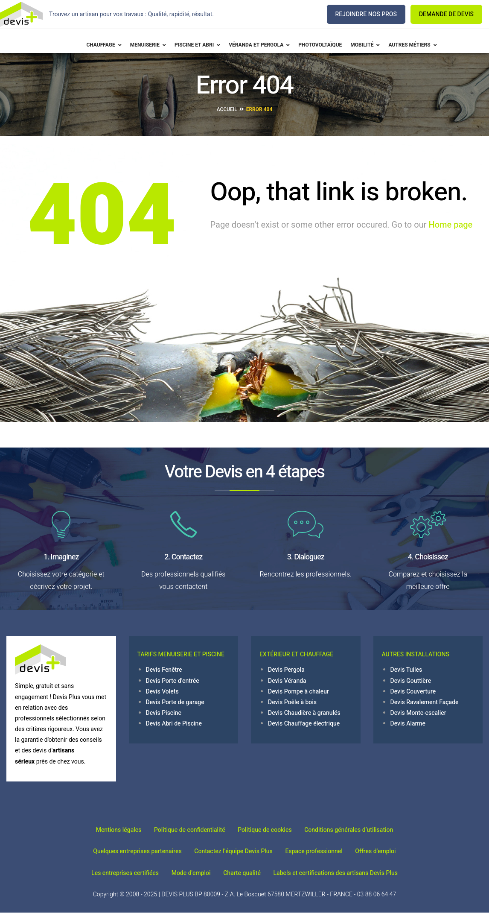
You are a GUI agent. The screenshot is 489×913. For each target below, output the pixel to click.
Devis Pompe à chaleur (298, 691)
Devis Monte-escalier (418, 712)
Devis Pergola (286, 669)
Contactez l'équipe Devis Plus (230, 851)
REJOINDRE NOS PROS (366, 14)
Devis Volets (162, 691)
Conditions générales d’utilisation (357, 829)
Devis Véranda (287, 680)
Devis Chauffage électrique (304, 723)
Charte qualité (245, 873)
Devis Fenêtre (164, 669)
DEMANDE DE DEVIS (446, 14)
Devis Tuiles (406, 669)
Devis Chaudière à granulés (304, 712)
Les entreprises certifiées (116, 873)
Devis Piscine (164, 712)
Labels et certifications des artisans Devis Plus (344, 873)
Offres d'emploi (384, 851)
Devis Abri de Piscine (174, 723)
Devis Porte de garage (175, 702)
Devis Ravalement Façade (424, 702)
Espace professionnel (316, 851)
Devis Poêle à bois (292, 702)
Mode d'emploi (188, 873)
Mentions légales (110, 829)
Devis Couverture (413, 691)
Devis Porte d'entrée (172, 680)
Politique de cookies (267, 829)
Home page (450, 225)
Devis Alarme (408, 723)
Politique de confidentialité (186, 829)
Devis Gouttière (410, 680)
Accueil (227, 109)
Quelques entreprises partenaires (128, 851)
